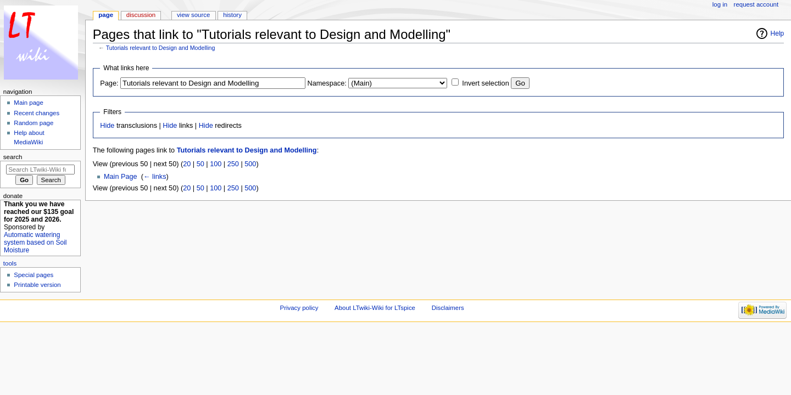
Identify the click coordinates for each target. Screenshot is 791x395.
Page (105, 15)
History (232, 15)
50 (200, 164)
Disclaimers (448, 307)
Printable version (37, 284)
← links (154, 176)
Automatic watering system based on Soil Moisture (35, 242)
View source (193, 15)
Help (777, 33)
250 (233, 164)
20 (187, 164)
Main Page (120, 176)
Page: (109, 83)
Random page (33, 123)
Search (13, 157)
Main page (28, 102)
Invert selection (485, 83)
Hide (107, 125)
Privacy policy (299, 307)
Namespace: (327, 83)
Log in (719, 4)
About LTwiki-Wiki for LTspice (375, 307)
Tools (9, 263)
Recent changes (36, 113)
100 (215, 164)
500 (250, 164)
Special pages (33, 275)
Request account (756, 4)
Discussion (140, 15)
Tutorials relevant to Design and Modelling (160, 47)
